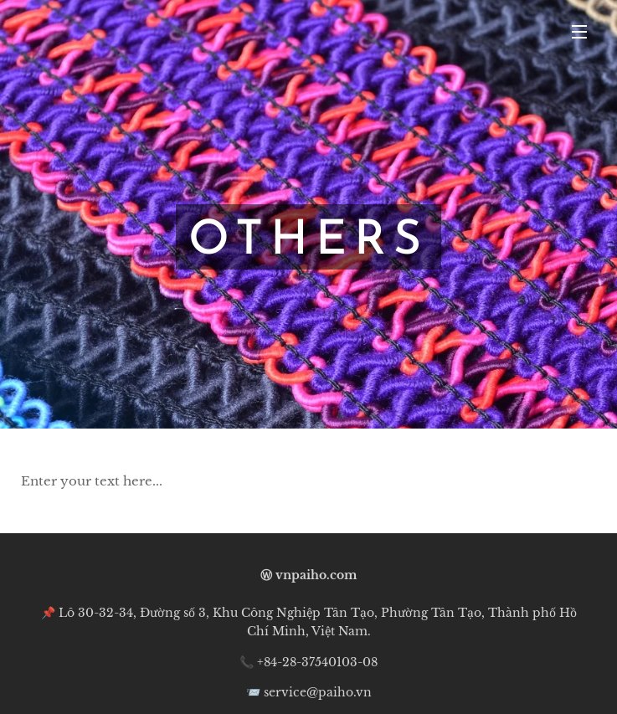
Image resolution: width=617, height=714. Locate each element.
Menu (579, 32)
